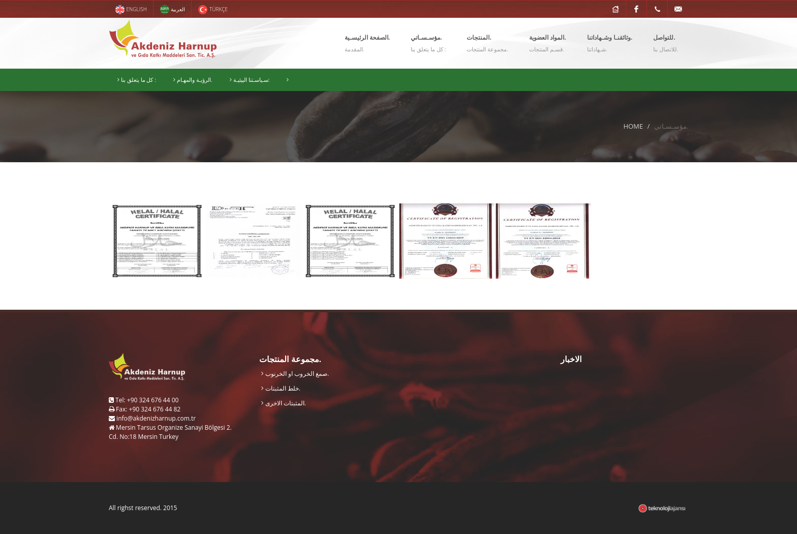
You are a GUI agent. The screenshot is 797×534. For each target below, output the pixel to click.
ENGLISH (131, 10)
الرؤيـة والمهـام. (192, 80)
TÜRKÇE (213, 10)
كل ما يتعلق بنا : (136, 80)
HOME (633, 126)
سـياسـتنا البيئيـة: (250, 80)
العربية (173, 10)
